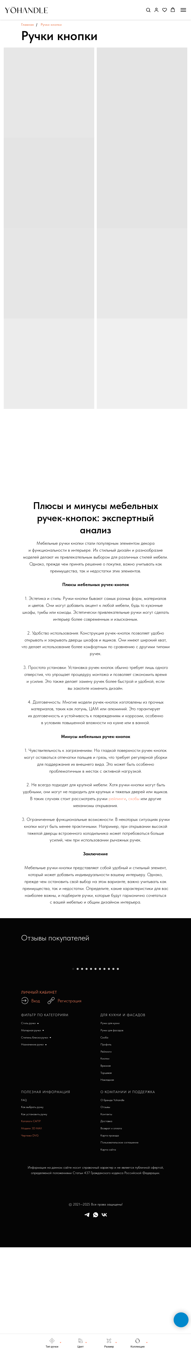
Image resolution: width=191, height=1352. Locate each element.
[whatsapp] (96, 1320)
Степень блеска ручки (34, 1141)
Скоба (104, 1141)
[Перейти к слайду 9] (109, 1073)
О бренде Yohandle (112, 1204)
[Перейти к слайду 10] (113, 1073)
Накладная (107, 1183)
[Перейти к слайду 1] (73, 1073)
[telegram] (87, 1320)
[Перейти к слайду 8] (104, 1073)
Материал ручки (31, 1134)
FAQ (24, 1204)
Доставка (106, 1225)
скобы (133, 798)
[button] (148, 9)
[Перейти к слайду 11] (118, 1073)
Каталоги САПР (31, 1225)
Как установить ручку (34, 1218)
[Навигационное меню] (183, 10)
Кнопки (104, 1162)
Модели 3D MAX (31, 1232)
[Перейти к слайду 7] (100, 1073)
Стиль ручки (28, 1127)
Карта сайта (108, 1253)
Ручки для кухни (110, 1127)
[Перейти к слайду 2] (78, 1073)
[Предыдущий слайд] (11, 1013)
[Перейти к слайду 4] (87, 1073)
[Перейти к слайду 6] (95, 1073)
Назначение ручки (32, 1148)
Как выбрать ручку (32, 1211)
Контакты (106, 1218)
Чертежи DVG (30, 1239)
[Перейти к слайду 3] (82, 1073)
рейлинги (117, 798)
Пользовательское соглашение (119, 1246)
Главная (27, 24)
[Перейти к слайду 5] (91, 1073)
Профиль (105, 1148)
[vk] (104, 1320)
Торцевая (106, 1177)
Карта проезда (109, 1239)
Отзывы (105, 1211)
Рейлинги (106, 1155)
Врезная (105, 1169)
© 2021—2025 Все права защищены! (96, 1308)
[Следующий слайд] (179, 1013)
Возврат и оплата (111, 1232)
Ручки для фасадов (111, 1134)
